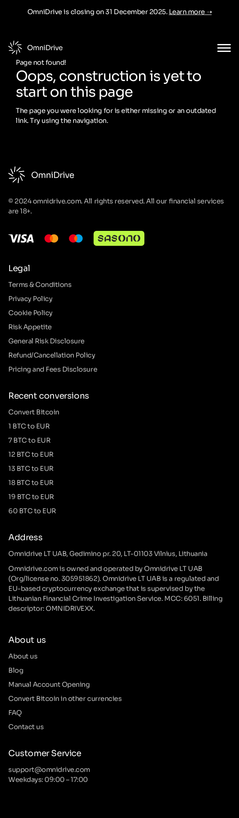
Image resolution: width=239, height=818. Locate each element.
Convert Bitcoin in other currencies (65, 698)
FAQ (15, 712)
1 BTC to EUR (28, 426)
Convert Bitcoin (33, 411)
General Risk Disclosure (46, 340)
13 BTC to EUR (31, 468)
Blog (15, 670)
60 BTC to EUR (32, 510)
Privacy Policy (30, 298)
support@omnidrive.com (49, 769)
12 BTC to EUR (31, 454)
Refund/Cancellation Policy (51, 355)
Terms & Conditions (39, 284)
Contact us (26, 726)
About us (22, 656)
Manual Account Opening (49, 684)
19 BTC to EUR (31, 496)
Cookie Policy (30, 312)
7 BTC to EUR (29, 440)
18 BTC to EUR (31, 482)
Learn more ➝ (190, 11)
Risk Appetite (30, 326)
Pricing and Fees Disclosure (52, 369)
